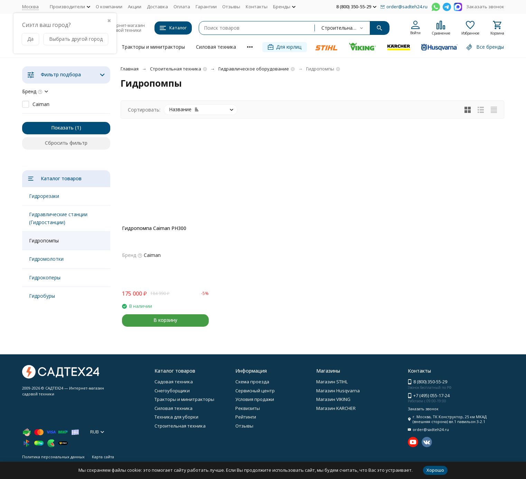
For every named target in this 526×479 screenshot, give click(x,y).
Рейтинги (245, 417)
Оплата (181, 6)
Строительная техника (175, 69)
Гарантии (206, 6)
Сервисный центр (255, 390)
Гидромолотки (46, 259)
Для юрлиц (284, 47)
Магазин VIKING (333, 399)
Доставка (157, 6)
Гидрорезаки (44, 196)
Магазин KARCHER (336, 408)
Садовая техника (173, 382)
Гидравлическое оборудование (253, 69)
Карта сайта (103, 456)
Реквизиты (247, 408)
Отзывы (231, 6)
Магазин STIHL (332, 382)
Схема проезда (252, 382)
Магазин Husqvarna (338, 390)
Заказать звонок (485, 6)
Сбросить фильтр (66, 143)
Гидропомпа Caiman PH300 (154, 228)
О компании (109, 6)
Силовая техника (216, 47)
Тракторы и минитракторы (153, 47)
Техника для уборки (176, 417)
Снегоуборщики (172, 390)
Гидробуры (42, 296)
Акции (134, 6)
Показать (62, 127)
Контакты (256, 6)
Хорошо (435, 470)
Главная (130, 69)
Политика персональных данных (53, 456)
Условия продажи (254, 399)
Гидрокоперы (44, 277)
